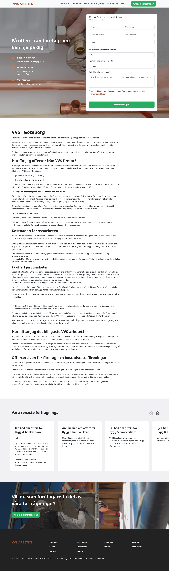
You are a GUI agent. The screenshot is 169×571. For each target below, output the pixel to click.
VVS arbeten (23, 4)
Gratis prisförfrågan (143, 3)
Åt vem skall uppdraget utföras (102, 50)
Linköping (136, 542)
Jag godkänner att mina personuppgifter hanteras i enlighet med (117, 92)
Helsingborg (82, 542)
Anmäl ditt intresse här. (26, 514)
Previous (150, 412)
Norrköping (82, 547)
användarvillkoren (98, 94)
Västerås (80, 551)
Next (156, 412)
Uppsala (52, 551)
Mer (122, 3)
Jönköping (109, 542)
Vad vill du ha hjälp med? (99, 72)
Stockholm (137, 547)
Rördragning (112, 3)
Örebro (107, 547)
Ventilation (76, 3)
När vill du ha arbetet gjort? (101, 61)
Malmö (52, 547)
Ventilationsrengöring (94, 3)
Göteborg (53, 542)
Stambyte (64, 3)
